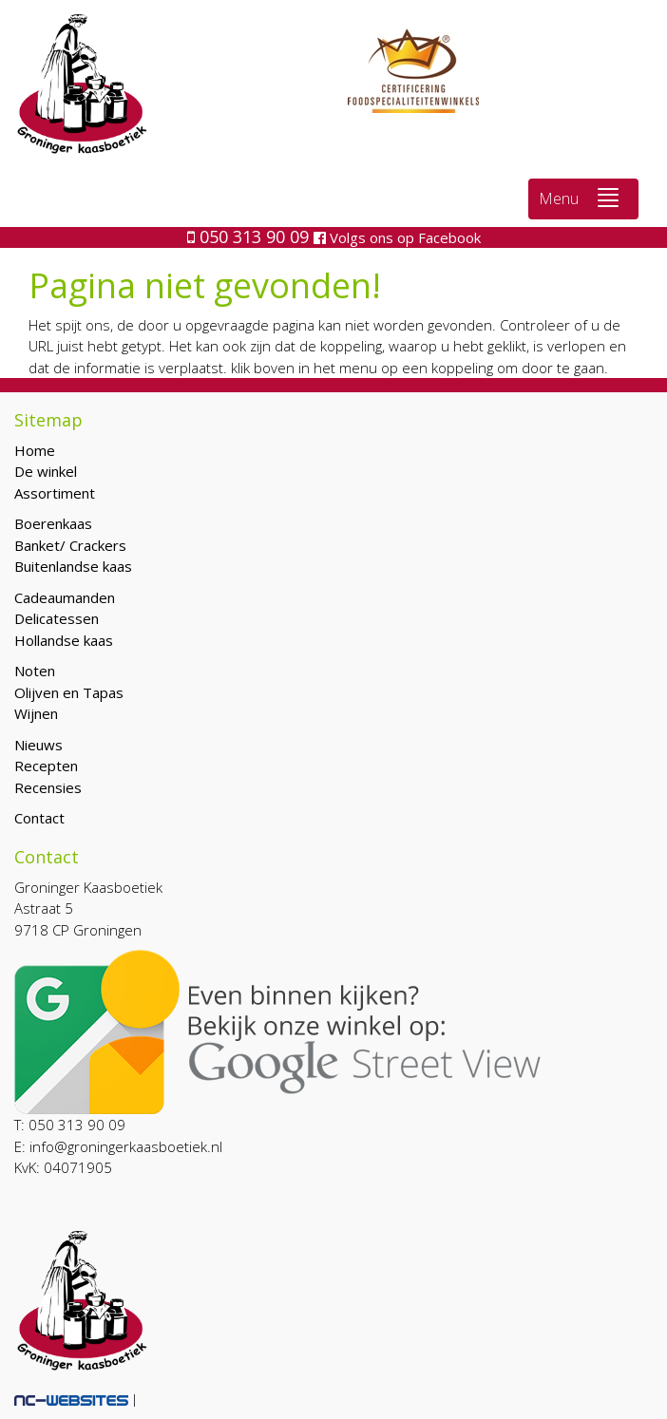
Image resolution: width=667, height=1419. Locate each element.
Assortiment (54, 492)
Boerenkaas (53, 523)
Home (34, 450)
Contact (39, 817)
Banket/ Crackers (70, 545)
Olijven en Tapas (69, 692)
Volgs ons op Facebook (397, 237)
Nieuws (38, 744)
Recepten (46, 765)
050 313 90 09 (250, 236)
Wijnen (36, 713)
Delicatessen (56, 618)
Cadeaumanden (64, 597)
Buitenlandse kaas (73, 566)
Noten (34, 670)
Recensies (48, 787)
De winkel (45, 471)
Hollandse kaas (63, 640)
